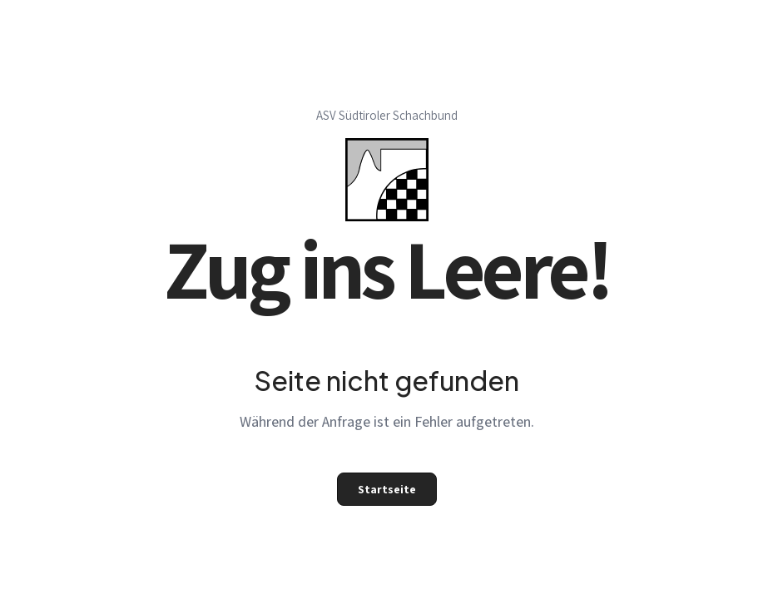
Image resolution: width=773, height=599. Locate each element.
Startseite (387, 489)
